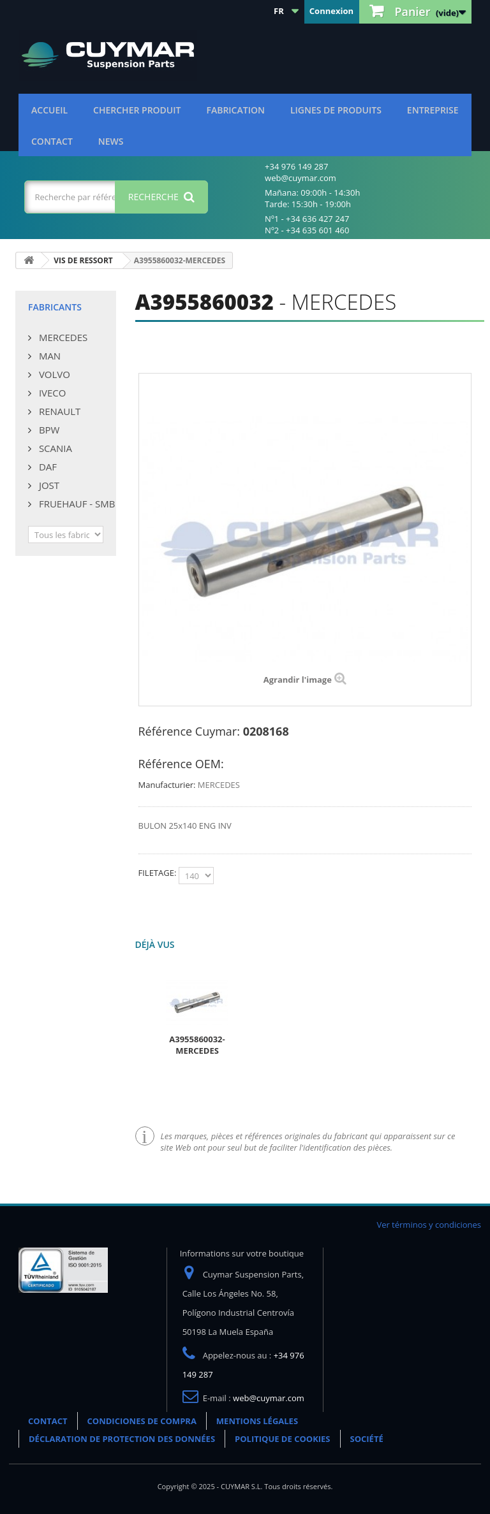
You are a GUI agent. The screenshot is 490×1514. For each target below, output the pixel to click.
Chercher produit (137, 110)
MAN (48, 355)
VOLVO (53, 374)
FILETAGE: (158, 872)
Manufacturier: (167, 784)
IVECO (51, 392)
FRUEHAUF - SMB (75, 503)
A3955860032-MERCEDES (197, 1044)
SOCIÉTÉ (366, 1439)
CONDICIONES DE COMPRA (142, 1421)
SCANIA (54, 448)
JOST (47, 485)
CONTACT (52, 141)
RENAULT (58, 411)
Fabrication (235, 110)
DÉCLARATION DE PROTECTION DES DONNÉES (122, 1439)
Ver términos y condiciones (428, 1224)
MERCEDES (61, 337)
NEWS (111, 141)
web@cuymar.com (268, 1398)
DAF (46, 466)
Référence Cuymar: (189, 731)
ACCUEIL (49, 110)
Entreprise (433, 110)
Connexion (331, 11)
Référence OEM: (181, 763)
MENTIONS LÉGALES (257, 1421)
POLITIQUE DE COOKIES (282, 1439)
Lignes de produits (336, 110)
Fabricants (55, 307)
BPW (47, 429)
